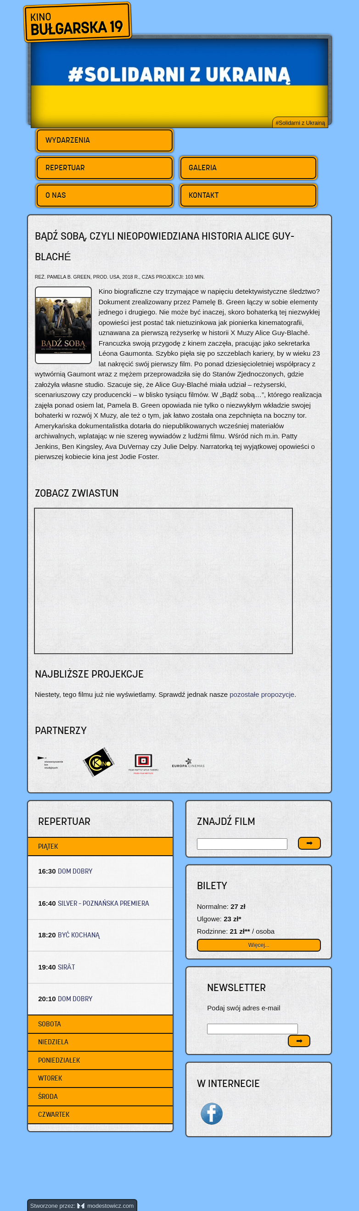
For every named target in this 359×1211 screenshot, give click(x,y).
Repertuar (65, 167)
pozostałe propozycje (262, 694)
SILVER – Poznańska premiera (103, 903)
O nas (55, 195)
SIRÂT (66, 967)
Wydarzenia (67, 140)
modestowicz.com (105, 1205)
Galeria (203, 167)
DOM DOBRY (75, 871)
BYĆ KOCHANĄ (79, 935)
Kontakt (204, 195)
